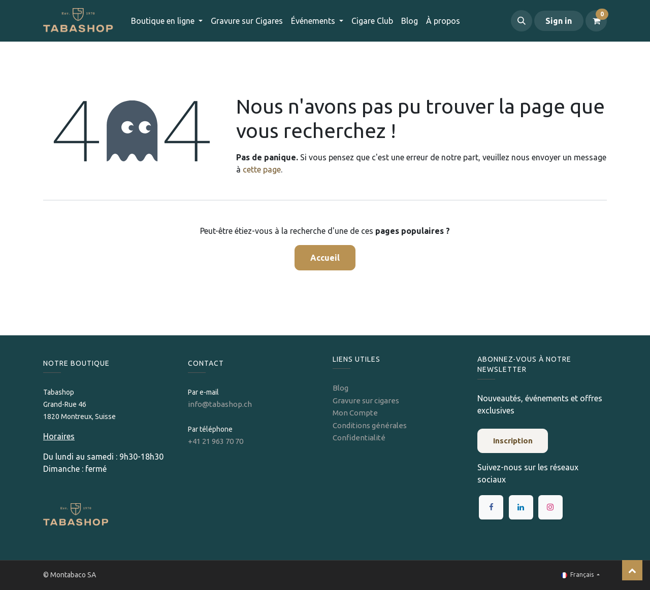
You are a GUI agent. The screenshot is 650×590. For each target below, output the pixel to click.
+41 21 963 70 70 (215, 441)
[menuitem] (247, 21)
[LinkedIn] (521, 507)
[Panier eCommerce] (596, 20)
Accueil (325, 257)
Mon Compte (355, 412)
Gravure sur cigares (366, 400)
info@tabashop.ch (220, 404)
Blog (340, 388)
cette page (262, 169)
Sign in (558, 20)
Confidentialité (359, 437)
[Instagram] (550, 507)
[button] (521, 20)
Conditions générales (370, 425)
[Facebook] (491, 507)
